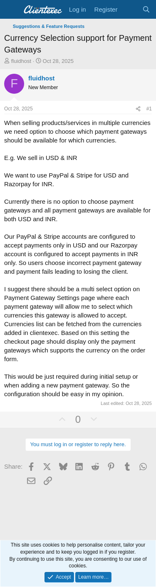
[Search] (146, 9)
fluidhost (21, 61)
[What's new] (129, 9)
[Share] (138, 109)
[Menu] (11, 9)
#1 (149, 109)
